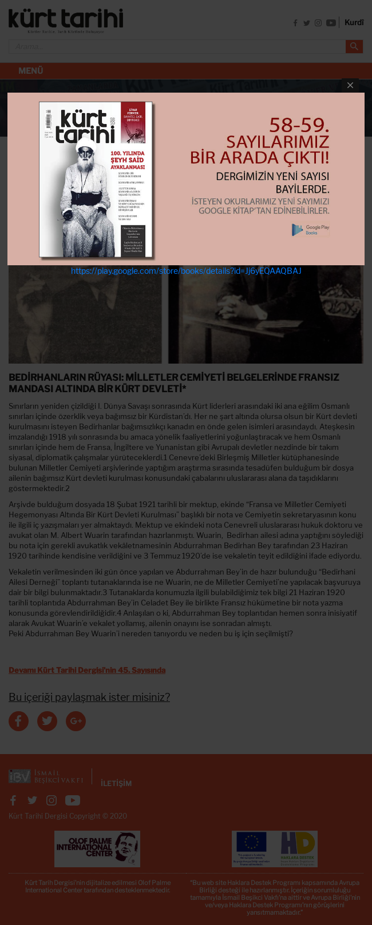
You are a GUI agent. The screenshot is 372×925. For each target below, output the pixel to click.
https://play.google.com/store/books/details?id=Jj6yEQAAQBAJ (186, 271)
